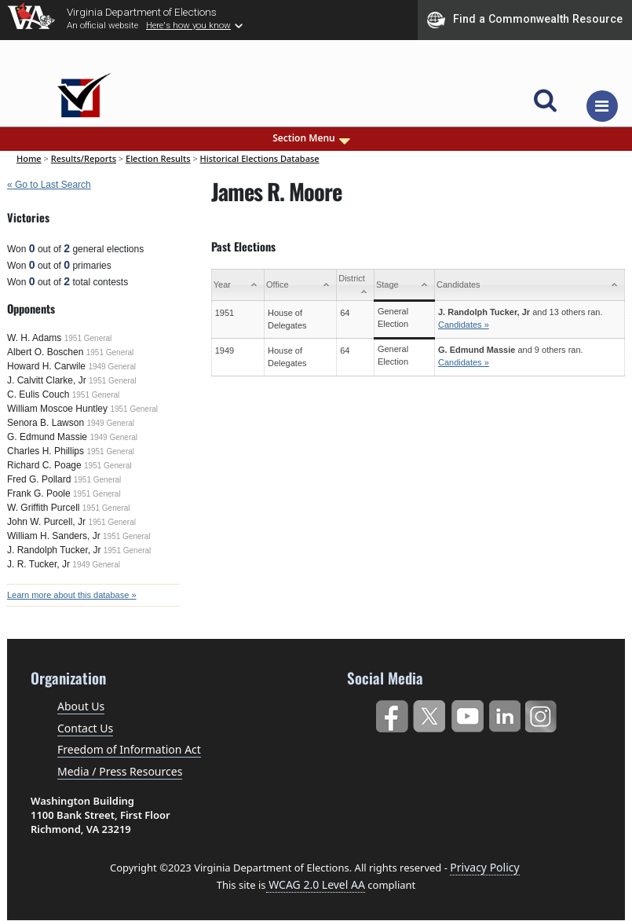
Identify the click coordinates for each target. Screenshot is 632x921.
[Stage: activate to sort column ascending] (404, 285)
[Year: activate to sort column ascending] (237, 285)
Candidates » (463, 324)
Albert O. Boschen (45, 352)
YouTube (466, 713)
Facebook (391, 713)
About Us (80, 706)
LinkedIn (505, 713)
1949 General (112, 366)
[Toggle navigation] (602, 106)
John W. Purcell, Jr (46, 521)
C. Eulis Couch (38, 394)
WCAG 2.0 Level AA (315, 884)
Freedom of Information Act (129, 749)
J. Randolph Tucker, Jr (53, 550)
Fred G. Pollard (39, 479)
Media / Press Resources (119, 771)
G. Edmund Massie (47, 436)
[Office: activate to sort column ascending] (300, 285)
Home (29, 158)
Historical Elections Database (260, 158)
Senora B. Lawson (45, 422)
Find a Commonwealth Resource (525, 20)
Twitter (429, 713)
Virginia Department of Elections (142, 12)
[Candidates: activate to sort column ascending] (529, 285)
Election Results (158, 158)
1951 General (88, 338)
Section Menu (312, 138)
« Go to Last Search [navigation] (49, 184)
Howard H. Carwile (46, 366)
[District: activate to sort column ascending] (355, 285)
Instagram (543, 713)
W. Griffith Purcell (43, 507)
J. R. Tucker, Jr (38, 564)
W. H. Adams (34, 337)
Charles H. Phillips (45, 451)
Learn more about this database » (72, 595)
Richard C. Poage (44, 465)
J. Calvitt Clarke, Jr (46, 380)
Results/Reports (83, 158)
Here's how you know (188, 25)
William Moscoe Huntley (57, 408)
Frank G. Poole (39, 493)
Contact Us (85, 728)
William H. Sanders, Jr (53, 535)
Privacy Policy (484, 867)
